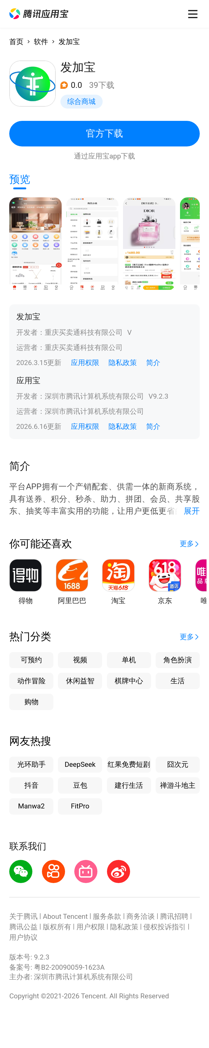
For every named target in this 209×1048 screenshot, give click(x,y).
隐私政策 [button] (123, 363)
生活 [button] (177, 681)
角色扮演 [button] (177, 660)
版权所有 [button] (57, 927)
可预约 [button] (31, 660)
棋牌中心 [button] (129, 681)
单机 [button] (129, 660)
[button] (38, 13)
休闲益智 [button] (80, 681)
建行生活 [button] (129, 785)
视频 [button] (80, 660)
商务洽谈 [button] (140, 916)
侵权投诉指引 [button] (164, 927)
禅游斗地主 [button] (177, 785)
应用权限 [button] (85, 363)
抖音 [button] (31, 785)
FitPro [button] (80, 806)
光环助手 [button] (31, 764)
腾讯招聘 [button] (174, 916)
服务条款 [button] (107, 916)
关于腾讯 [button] (23, 916)
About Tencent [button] (65, 916)
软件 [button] (41, 42)
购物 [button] (31, 702)
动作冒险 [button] (31, 681)
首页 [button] (16, 42)
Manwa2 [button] (31, 806)
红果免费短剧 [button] (129, 764)
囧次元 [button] (177, 764)
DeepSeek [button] (80, 764)
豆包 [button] (80, 785)
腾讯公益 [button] (23, 927)
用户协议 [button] (23, 937)
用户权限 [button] (90, 927)
